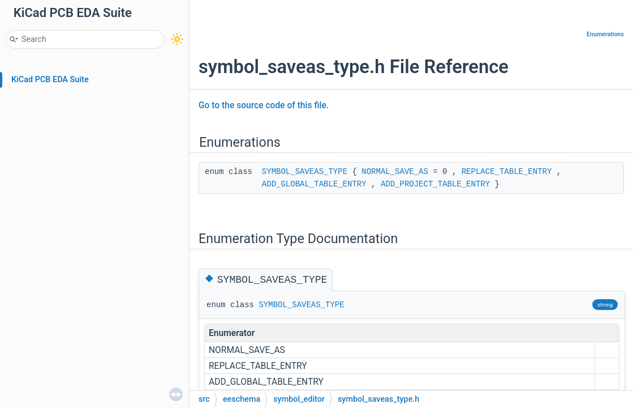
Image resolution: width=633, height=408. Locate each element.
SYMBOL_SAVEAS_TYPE (304, 171)
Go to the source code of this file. (264, 105)
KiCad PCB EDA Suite (50, 79)
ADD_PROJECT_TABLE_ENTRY (435, 184)
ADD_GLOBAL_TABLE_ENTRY (314, 184)
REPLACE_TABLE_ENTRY (507, 171)
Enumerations (605, 34)
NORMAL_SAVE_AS (394, 171)
